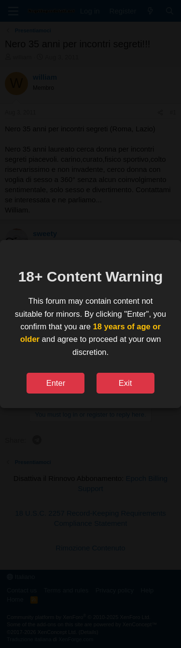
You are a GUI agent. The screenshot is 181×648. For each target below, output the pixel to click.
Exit (125, 383)
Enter (55, 383)
